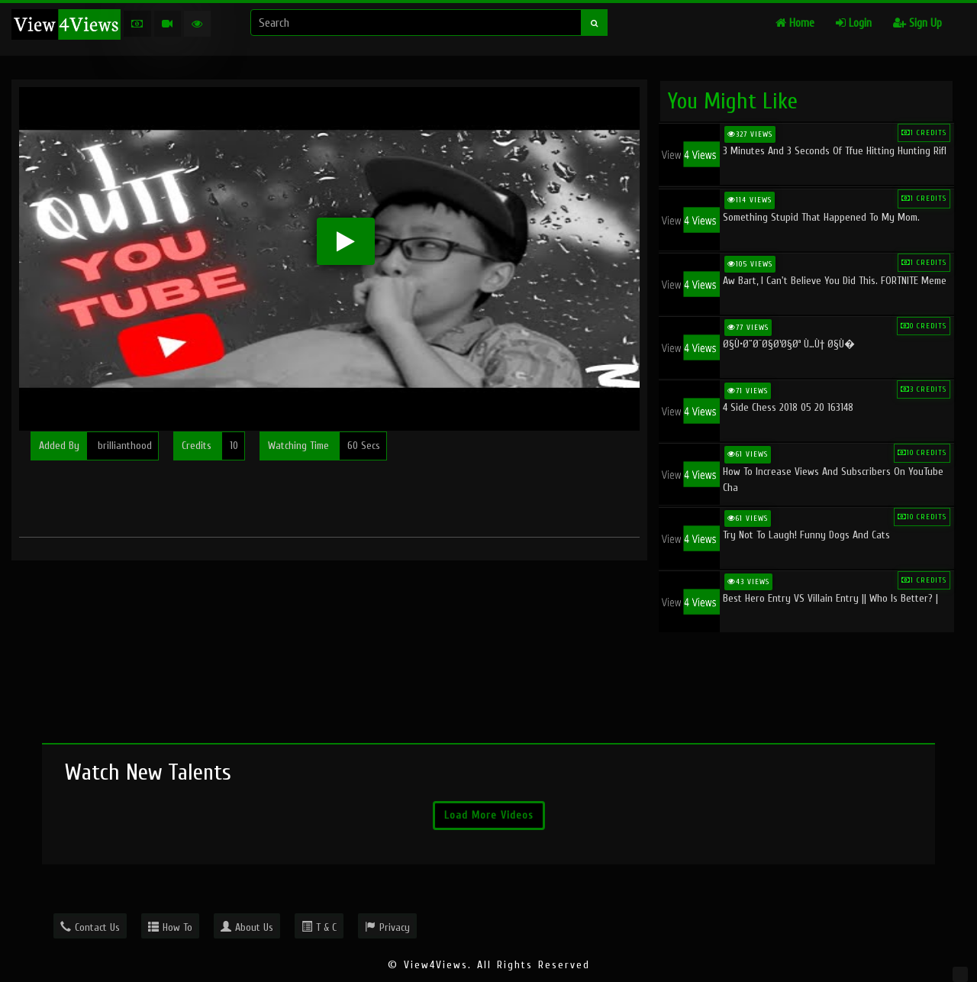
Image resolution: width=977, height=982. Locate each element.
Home (794, 23)
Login (854, 23)
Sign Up (917, 23)
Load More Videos (489, 815)
